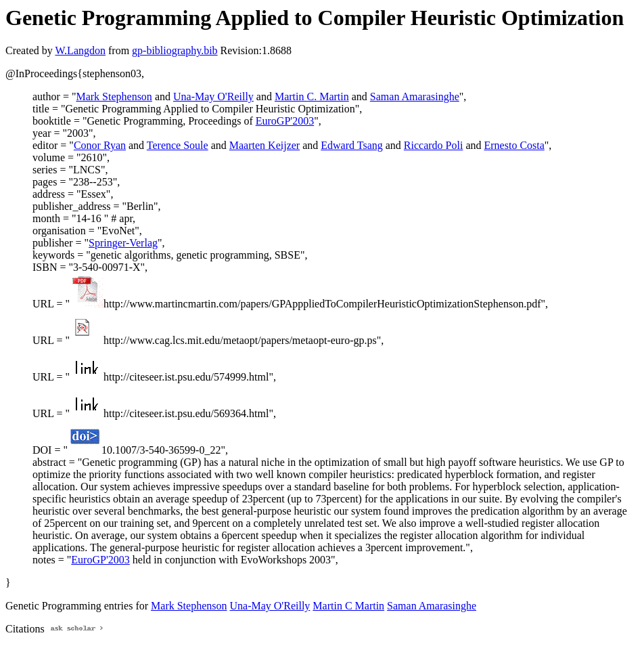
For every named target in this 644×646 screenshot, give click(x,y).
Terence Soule (177, 145)
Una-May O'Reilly (213, 96)
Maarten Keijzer (264, 145)
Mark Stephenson (114, 96)
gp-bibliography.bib (175, 50)
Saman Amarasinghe (414, 96)
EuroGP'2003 (285, 121)
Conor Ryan (100, 145)
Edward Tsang (351, 145)
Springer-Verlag (123, 243)
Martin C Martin (348, 605)
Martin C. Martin (312, 96)
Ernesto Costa (514, 145)
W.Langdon (80, 50)
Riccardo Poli (433, 145)
